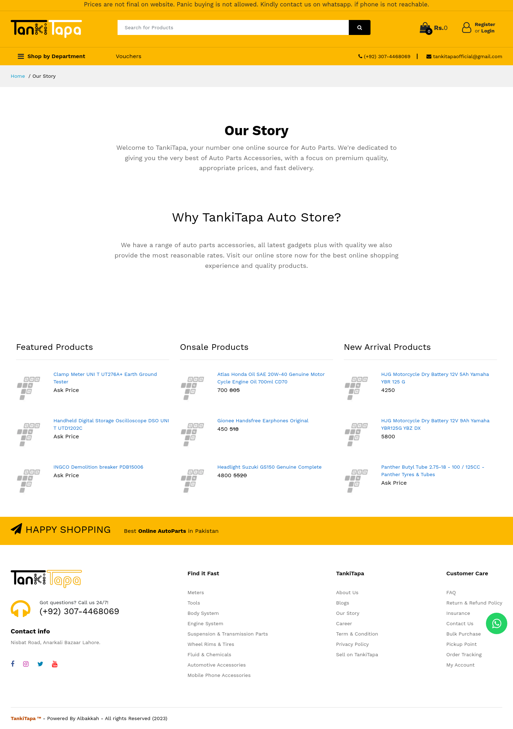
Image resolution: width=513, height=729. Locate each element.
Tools (193, 603)
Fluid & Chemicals (209, 654)
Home (18, 76)
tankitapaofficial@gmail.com (464, 56)
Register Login (485, 27)
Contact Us (459, 623)
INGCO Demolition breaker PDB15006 (98, 467)
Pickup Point (461, 644)
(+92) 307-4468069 (384, 56)
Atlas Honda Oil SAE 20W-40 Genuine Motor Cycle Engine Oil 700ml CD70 (271, 377)
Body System (203, 613)
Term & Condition (357, 634)
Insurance (458, 613)
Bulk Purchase (463, 634)
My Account (460, 665)
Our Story (347, 613)
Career (344, 623)
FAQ (451, 592)
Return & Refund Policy (474, 603)
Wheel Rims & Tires (210, 644)
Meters (195, 592)
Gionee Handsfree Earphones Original (263, 420)
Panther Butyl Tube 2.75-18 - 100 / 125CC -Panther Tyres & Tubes (432, 470)
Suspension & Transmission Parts (227, 634)
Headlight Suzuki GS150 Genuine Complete (269, 467)
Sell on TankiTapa (357, 654)
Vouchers (128, 56)
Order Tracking (464, 654)
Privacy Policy (352, 644)
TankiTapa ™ (26, 718)
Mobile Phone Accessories (218, 675)
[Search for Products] (233, 27)
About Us (347, 592)
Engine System (205, 623)
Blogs (342, 603)
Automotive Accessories (216, 665)
